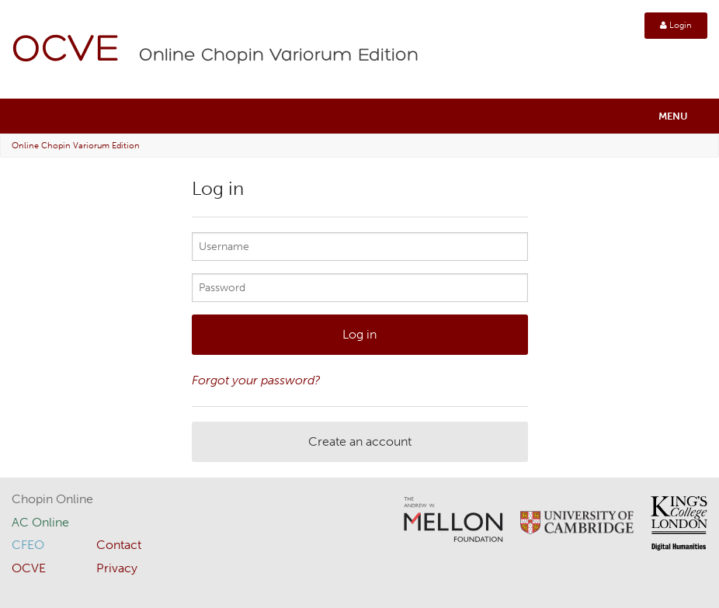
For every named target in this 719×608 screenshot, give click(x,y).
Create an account (360, 441)
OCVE (66, 51)
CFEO (28, 544)
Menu (673, 116)
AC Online (40, 522)
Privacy (116, 568)
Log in (359, 334)
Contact (118, 544)
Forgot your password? (256, 380)
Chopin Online (52, 499)
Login (676, 25)
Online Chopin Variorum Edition (279, 56)
